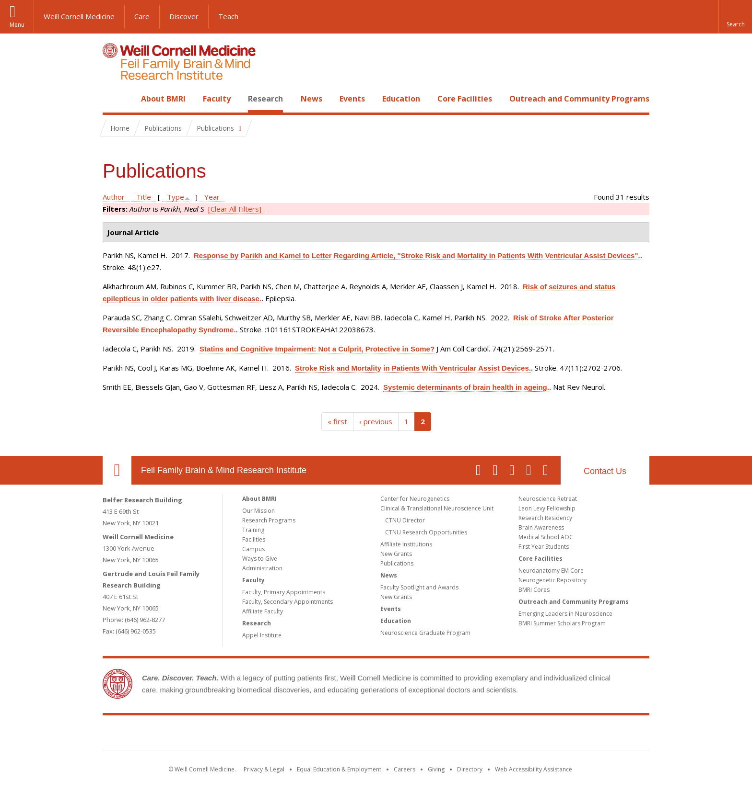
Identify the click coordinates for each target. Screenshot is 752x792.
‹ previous (375, 421)
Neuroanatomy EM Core (551, 570)
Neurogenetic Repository (552, 580)
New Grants (396, 554)
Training (253, 530)
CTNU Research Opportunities (426, 532)
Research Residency (545, 518)
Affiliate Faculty (262, 611)
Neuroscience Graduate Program (425, 633)
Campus (253, 549)
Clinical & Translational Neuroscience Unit (437, 508)
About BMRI (163, 98)
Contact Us (605, 471)
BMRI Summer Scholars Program (562, 623)
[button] (735, 17)
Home (113, 98)
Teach (228, 16)
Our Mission (258, 511)
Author (114, 197)
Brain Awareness (541, 527)
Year (212, 197)
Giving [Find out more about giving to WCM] (436, 769)
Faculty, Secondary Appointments (287, 602)
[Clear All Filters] (234, 209)
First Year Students (543, 547)
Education (401, 98)
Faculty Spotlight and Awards (419, 587)
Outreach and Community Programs (579, 98)
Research (265, 98)
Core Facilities (464, 98)
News (311, 98)
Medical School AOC (545, 537)
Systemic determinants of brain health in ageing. (466, 387)
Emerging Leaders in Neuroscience (565, 614)
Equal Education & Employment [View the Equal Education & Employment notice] (339, 769)
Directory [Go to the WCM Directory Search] (469, 769)
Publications (396, 563)
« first (337, 421)
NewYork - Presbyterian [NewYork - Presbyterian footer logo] (456, 734)
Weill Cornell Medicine (79, 16)
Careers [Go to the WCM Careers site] (404, 769)
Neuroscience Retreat (547, 499)
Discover (184, 16)
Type (175, 197)
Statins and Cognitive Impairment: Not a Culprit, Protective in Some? (317, 349)
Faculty (217, 98)
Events (352, 98)
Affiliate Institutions (406, 544)
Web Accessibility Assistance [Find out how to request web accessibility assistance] (533, 769)
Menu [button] (17, 25)
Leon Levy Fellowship (547, 508)
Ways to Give (259, 558)
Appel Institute (262, 635)
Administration (262, 568)
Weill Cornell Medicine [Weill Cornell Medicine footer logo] (306, 734)
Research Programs (268, 520)
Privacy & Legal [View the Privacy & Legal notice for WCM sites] (264, 769)
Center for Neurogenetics (414, 499)
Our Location (117, 470)
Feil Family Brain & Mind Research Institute (223, 470)
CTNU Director (405, 520)
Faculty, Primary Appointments (283, 592)
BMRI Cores (534, 590)
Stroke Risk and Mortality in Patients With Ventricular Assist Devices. (413, 368)
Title (143, 197)
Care (142, 16)
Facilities (253, 539)
